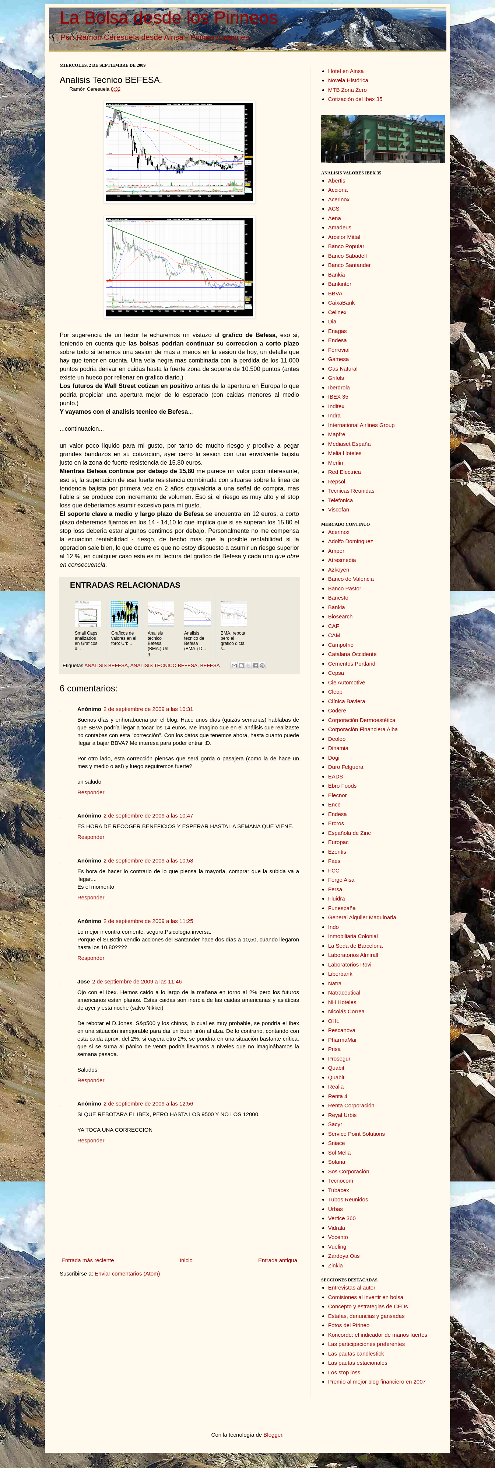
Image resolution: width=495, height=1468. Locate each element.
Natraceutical (344, 992)
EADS (335, 776)
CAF (333, 626)
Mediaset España (349, 444)
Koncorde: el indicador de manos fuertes (377, 1335)
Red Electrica (344, 472)
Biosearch (340, 616)
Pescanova (341, 1030)
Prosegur (339, 1058)
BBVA (335, 293)
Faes (334, 861)
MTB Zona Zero (347, 90)
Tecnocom (340, 1180)
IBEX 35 (338, 396)
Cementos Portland (351, 663)
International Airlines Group (361, 425)
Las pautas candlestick (356, 1353)
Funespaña (342, 908)
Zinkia (335, 1265)
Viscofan (338, 509)
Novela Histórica (348, 80)
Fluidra (336, 898)
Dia (332, 321)
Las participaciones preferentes (366, 1344)
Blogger (272, 1434)
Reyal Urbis (342, 1115)
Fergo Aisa (341, 880)
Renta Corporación (351, 1105)
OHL (334, 1021)
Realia (336, 1086)
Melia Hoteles (345, 453)
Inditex (336, 406)
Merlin (335, 462)
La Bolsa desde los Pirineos (169, 17)
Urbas (335, 1209)
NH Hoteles (342, 1002)
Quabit (336, 1068)
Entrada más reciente (88, 1260)
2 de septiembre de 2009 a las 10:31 (148, 709)
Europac (338, 842)
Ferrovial (339, 350)
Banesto (338, 597)
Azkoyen (339, 569)
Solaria (336, 1162)
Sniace (336, 1143)
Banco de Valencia (351, 579)
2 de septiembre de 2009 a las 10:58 (148, 860)
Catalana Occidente (352, 654)
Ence (334, 804)
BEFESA (210, 665)
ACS (334, 208)
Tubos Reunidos (348, 1199)
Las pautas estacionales (357, 1363)
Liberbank (340, 974)
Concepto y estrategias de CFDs (368, 1306)
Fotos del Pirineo (349, 1325)
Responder (90, 792)
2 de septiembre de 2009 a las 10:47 (148, 815)
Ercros (336, 823)
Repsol (336, 481)
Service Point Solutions (356, 1134)
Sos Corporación (348, 1171)
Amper (336, 551)
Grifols (336, 378)
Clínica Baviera (346, 701)
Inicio (186, 1260)
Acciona (338, 190)
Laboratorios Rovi (350, 964)
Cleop (335, 691)
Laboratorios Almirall (353, 955)
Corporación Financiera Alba (363, 729)
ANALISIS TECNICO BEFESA (163, 665)
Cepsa (336, 673)
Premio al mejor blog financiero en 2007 (377, 1381)
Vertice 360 (342, 1218)
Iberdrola (339, 387)
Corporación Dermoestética (362, 720)
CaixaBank (341, 302)
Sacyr (335, 1124)
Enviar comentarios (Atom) (127, 1273)
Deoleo (337, 739)
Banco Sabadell (347, 256)
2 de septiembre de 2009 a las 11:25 (148, 921)
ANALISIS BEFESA (106, 665)
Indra (334, 415)
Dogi (334, 757)
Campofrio (341, 645)
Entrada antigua (277, 1260)
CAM (334, 635)
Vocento (338, 1237)
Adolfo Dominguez (350, 541)
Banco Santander (349, 265)
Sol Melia (339, 1152)
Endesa (337, 340)
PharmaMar (342, 1040)
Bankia (336, 274)
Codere (337, 710)
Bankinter (339, 284)
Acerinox (339, 199)
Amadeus (339, 227)
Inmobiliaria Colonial (353, 936)
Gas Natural (343, 368)
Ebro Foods (342, 785)
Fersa (335, 889)
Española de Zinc (349, 833)
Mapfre (336, 434)
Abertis (336, 180)
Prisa (334, 1049)
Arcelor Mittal (344, 237)
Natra (335, 983)
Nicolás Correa (346, 1011)
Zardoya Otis (344, 1256)
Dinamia (338, 748)
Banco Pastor (344, 588)
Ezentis (337, 851)
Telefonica (340, 500)
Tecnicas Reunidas (351, 490)
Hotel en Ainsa (346, 71)
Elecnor (337, 795)
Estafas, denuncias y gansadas (366, 1316)
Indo (333, 927)
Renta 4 (338, 1096)
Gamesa (338, 359)
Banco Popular (346, 246)
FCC (334, 870)
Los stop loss (344, 1372)
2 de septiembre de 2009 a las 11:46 (137, 981)
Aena (334, 218)
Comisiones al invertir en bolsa (365, 1297)
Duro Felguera (346, 767)
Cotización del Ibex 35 (355, 99)
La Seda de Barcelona (355, 946)
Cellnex (337, 312)
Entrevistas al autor (351, 1287)
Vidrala (336, 1228)
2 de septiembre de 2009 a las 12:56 (148, 1103)
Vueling (337, 1246)
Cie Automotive (346, 682)
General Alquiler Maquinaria (362, 917)
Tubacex (338, 1190)
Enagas (337, 331)
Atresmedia (342, 560)
